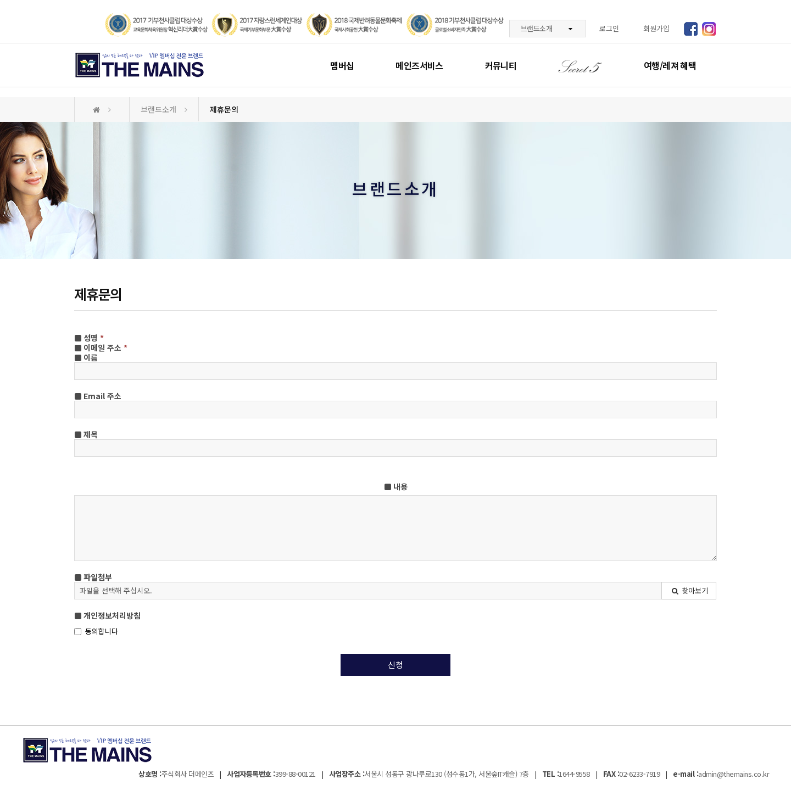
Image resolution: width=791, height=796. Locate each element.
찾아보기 (689, 590)
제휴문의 (224, 109)
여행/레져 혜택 (670, 65)
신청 (395, 664)
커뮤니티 (500, 65)
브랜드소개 (546, 28)
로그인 (609, 28)
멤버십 (342, 65)
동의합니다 (96, 631)
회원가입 (656, 28)
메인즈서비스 (419, 65)
